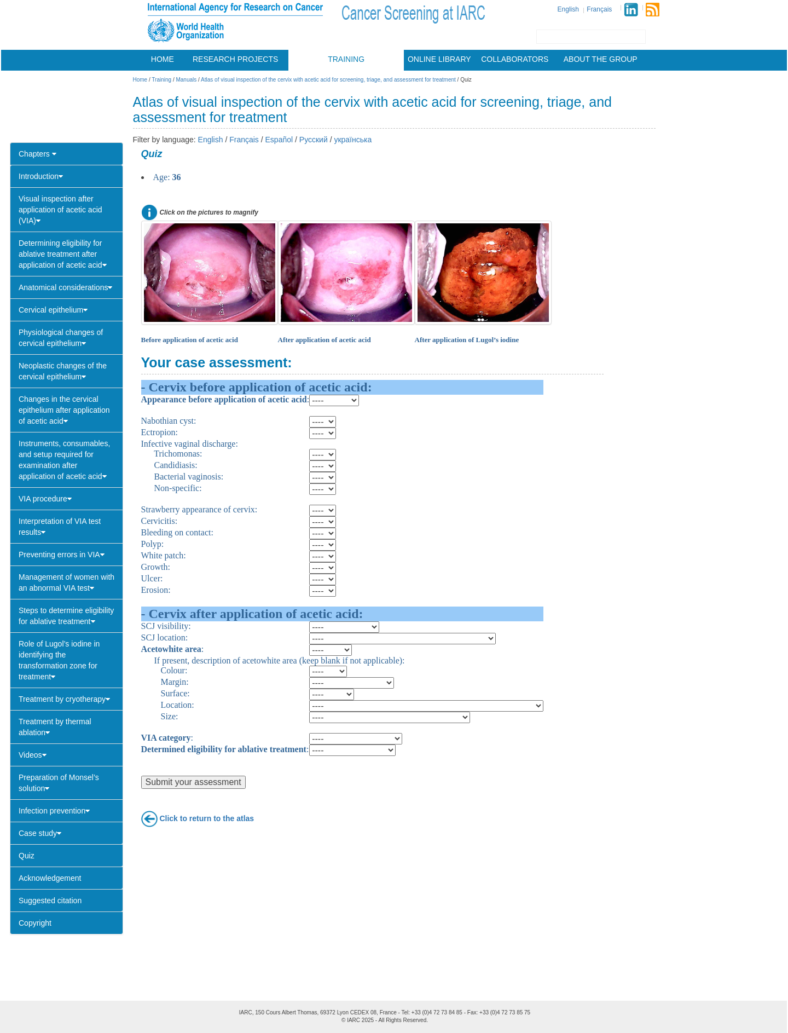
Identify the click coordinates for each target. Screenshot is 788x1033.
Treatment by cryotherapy (64, 699)
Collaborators (514, 59)
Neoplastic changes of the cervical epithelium (63, 371)
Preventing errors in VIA (62, 554)
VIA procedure (45, 498)
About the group (601, 59)
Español (279, 139)
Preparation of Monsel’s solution (59, 783)
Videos (33, 755)
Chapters (37, 153)
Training (346, 59)
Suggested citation (50, 900)
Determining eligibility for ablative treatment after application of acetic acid (63, 254)
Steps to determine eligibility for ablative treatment (66, 616)
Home (162, 59)
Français (599, 9)
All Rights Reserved (402, 1020)
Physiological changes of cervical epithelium (61, 338)
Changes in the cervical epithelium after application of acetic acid (64, 410)
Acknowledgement (50, 878)
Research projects (235, 59)
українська (353, 139)
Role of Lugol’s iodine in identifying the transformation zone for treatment (59, 660)
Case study (40, 833)
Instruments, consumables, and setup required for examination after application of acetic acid (64, 460)
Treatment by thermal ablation (55, 727)
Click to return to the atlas (206, 817)
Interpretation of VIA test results (60, 526)
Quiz (26, 855)
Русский (313, 139)
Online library (439, 59)
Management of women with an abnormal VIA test (66, 582)
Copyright (35, 923)
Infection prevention (54, 810)
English (568, 9)
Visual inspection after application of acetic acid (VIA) (60, 209)
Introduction (41, 176)
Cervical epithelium (53, 309)
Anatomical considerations (65, 287)
